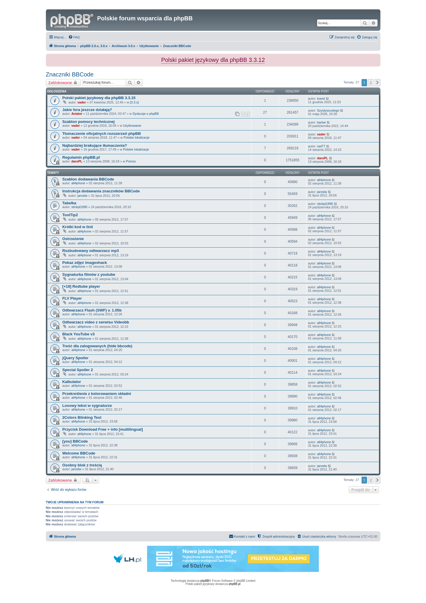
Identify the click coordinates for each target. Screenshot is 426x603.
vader (82, 102)
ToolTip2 (70, 215)
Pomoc (131, 161)
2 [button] (371, 82)
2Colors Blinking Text (82, 417)
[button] (377, 82)
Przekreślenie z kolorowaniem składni (96, 393)
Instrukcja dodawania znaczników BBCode (101, 191)
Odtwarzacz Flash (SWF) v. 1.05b (92, 310)
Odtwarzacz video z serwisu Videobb (95, 322)
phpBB (204, 580)
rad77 (321, 146)
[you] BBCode (75, 441)
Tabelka (69, 203)
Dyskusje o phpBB (146, 113)
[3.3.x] (134, 102)
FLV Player (72, 298)
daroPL (76, 161)
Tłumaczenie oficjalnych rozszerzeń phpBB (101, 133)
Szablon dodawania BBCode (88, 179)
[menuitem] (74, 37)
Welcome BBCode (78, 453)
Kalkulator (71, 382)
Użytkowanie (132, 125)
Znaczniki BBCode (70, 74)
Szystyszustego (328, 110)
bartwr (321, 122)
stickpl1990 (79, 207)
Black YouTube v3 (78, 334)
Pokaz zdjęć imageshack (84, 262)
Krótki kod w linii (77, 227)
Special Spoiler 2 (77, 370)
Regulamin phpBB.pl (81, 157)
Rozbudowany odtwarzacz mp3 (90, 250)
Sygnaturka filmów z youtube (88, 274)
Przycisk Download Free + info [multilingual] (102, 429)
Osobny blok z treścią (82, 465)
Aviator (76, 113)
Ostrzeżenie (73, 239)
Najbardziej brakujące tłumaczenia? (94, 145)
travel (321, 98)
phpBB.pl (234, 584)
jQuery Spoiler (75, 358)
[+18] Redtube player (81, 286)
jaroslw (82, 195)
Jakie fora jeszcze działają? (87, 110)
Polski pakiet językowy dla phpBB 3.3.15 (99, 98)
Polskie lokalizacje (137, 137)
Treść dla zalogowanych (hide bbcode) (97, 346)
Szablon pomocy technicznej (88, 121)
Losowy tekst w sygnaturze (87, 405)
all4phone (78, 183)
